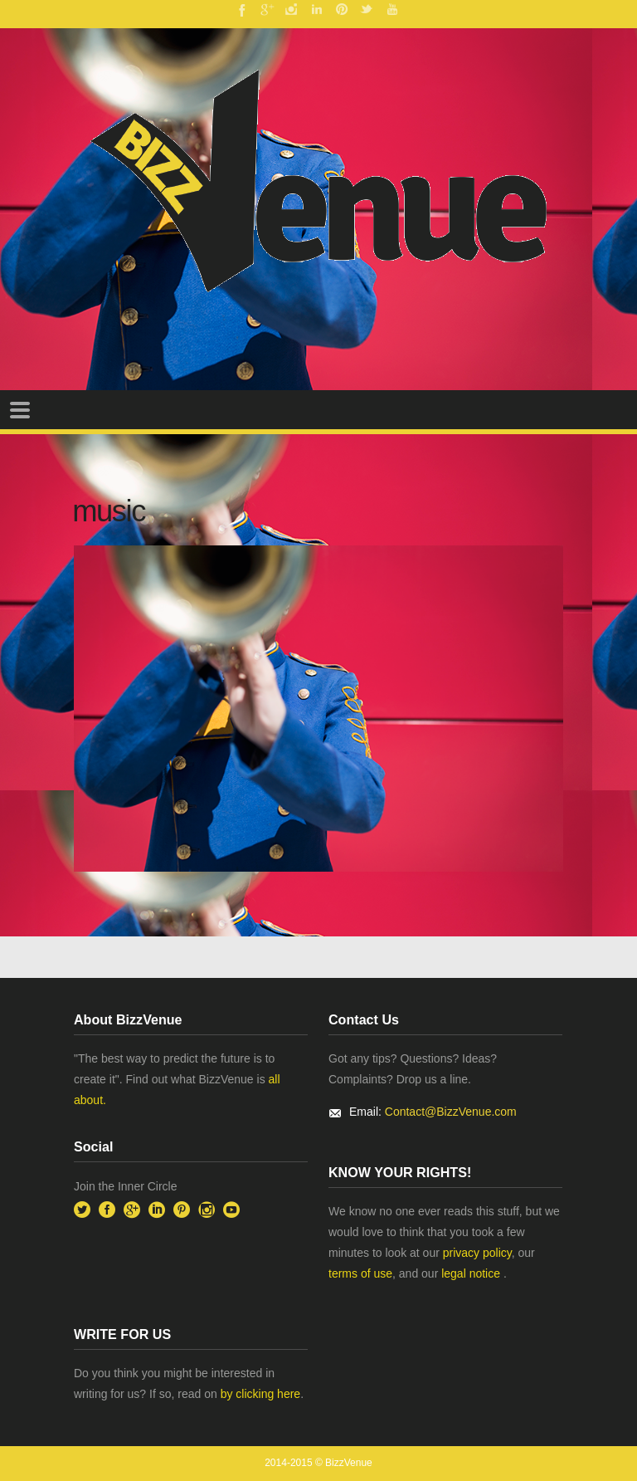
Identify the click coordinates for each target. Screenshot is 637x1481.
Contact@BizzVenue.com (451, 1111)
